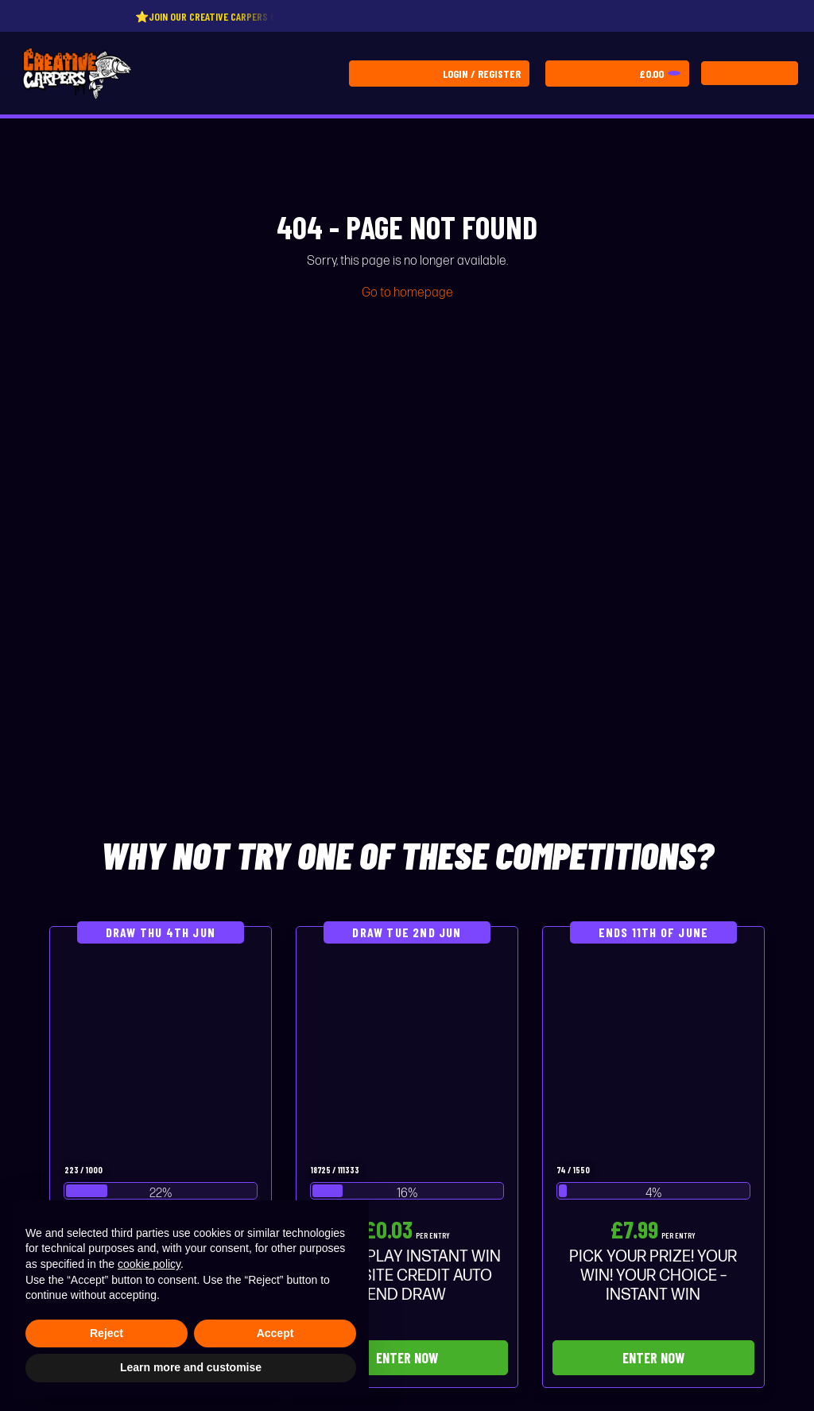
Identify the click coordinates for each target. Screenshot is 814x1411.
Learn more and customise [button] (191, 1367)
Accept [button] (275, 1333)
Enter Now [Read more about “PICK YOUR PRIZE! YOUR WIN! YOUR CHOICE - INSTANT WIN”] (653, 1357)
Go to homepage (407, 292)
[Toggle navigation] (749, 73)
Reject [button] (106, 1333)
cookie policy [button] (149, 1264)
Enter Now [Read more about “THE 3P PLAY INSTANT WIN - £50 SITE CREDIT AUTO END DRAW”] (407, 1357)
